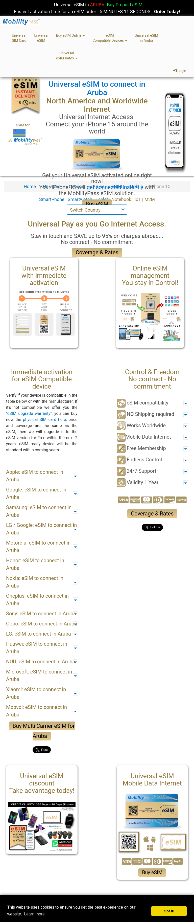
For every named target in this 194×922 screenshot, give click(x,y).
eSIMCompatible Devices (109, 37)
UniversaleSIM (41, 37)
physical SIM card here (44, 419)
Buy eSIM (97, 204)
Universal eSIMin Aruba (146, 37)
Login (179, 71)
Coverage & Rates (97, 252)
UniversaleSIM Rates (66, 55)
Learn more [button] (34, 914)
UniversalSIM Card (19, 37)
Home (30, 186)
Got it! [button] (169, 911)
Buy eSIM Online (70, 35)
